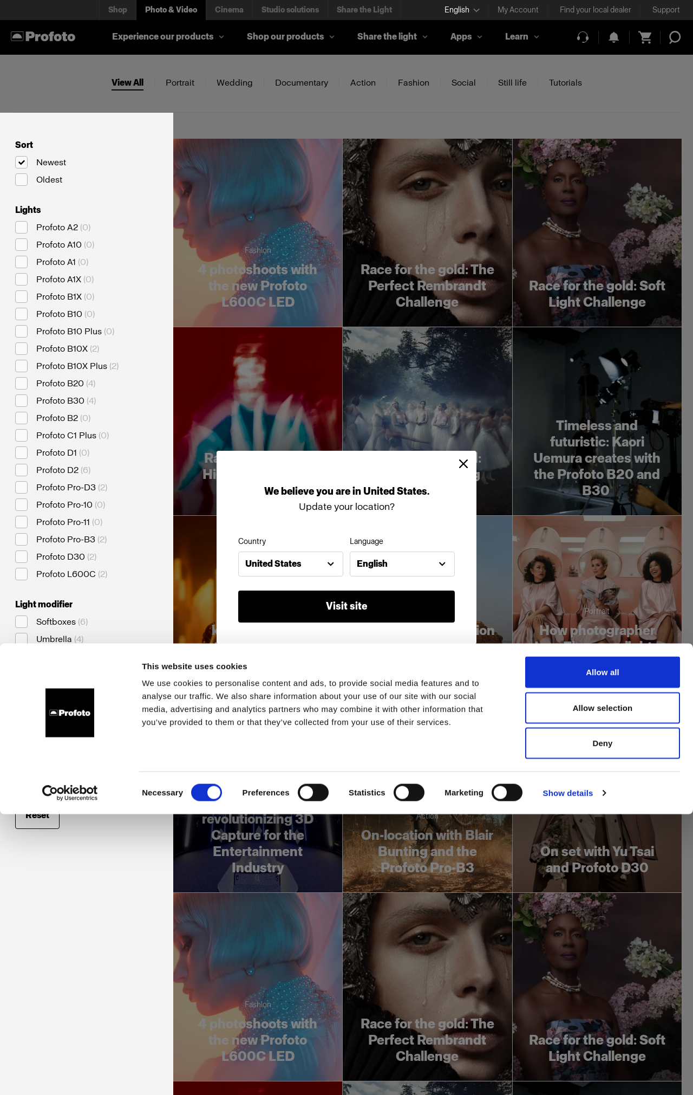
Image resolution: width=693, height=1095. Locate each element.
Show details (568, 1073)
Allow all (602, 952)
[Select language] (462, 10)
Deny (602, 1023)
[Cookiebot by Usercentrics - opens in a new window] (70, 1074)
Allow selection (603, 988)
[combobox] (290, 564)
